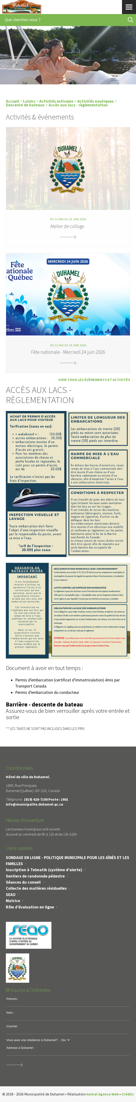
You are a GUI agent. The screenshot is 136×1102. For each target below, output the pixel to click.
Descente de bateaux (25, 105)
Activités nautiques (96, 101)
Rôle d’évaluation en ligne (30, 907)
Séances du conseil (24, 882)
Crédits (128, 1094)
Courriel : (12, 1026)
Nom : (10, 1012)
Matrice (13, 900)
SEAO (10, 894)
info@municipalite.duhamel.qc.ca (34, 804)
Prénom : (12, 998)
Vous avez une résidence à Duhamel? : (32, 1040)
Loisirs (29, 101)
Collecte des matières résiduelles (36, 888)
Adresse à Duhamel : (20, 1047)
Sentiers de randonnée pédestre (35, 876)
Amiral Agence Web (102, 1094)
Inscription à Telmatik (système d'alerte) (44, 869)
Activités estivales (56, 101)
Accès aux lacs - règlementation (78, 105)
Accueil (12, 101)
